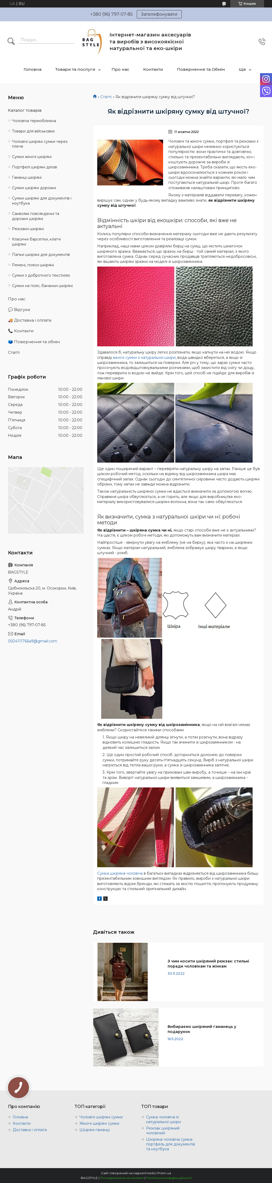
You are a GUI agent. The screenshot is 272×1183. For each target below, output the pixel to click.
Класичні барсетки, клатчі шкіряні (36, 242)
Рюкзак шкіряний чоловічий (163, 1130)
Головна (32, 69)
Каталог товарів (25, 110)
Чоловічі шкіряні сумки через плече (39, 144)
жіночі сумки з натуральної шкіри (144, 357)
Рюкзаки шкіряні (28, 228)
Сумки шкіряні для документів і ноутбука (41, 201)
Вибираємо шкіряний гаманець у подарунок (202, 1029)
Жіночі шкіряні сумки (99, 1123)
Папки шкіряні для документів (41, 254)
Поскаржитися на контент (122, 1178)
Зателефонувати (159, 14)
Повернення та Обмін (201, 69)
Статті (106, 96)
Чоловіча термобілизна (34, 120)
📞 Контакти (20, 330)
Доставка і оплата (30, 1129)
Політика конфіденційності (169, 1178)
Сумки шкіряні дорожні (34, 187)
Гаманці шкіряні (27, 177)
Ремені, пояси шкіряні (33, 265)
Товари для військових (33, 131)
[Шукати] (11, 42)
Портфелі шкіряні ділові (34, 167)
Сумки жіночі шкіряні (32, 156)
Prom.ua (164, 1173)
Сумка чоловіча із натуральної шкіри (163, 1119)
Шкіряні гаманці (94, 1129)
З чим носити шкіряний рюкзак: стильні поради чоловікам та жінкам (208, 964)
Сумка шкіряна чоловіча (120, 873)
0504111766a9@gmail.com (32, 641)
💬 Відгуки (19, 309)
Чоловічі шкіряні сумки (101, 1117)
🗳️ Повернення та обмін (34, 341)
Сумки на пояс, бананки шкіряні (42, 285)
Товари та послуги (75, 69)
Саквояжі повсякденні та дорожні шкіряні (35, 216)
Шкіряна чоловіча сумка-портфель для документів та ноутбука (170, 1144)
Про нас (120, 69)
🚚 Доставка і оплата (29, 320)
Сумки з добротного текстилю (41, 275)
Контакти (153, 69)
